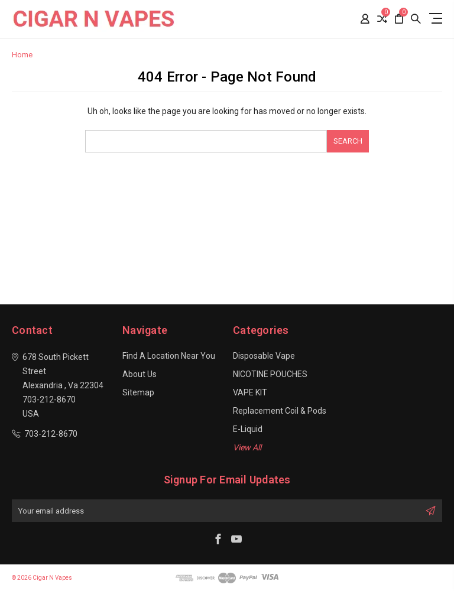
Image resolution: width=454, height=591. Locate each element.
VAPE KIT (250, 392)
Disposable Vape (264, 356)
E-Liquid (247, 429)
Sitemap (138, 392)
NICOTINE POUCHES (270, 374)
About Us (139, 374)
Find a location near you (168, 356)
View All (247, 447)
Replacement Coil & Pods (279, 410)
